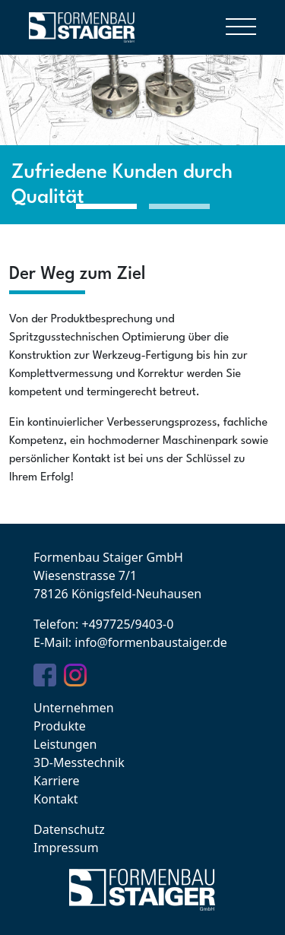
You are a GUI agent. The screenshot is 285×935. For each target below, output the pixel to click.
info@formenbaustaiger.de (150, 642)
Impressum (66, 847)
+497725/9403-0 (127, 624)
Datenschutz (69, 829)
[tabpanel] (142, 119)
